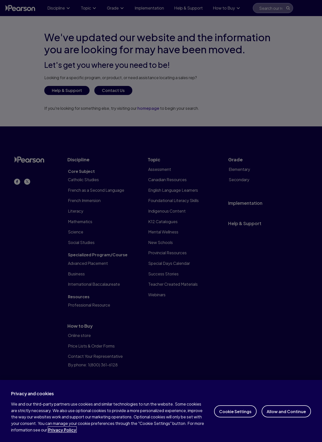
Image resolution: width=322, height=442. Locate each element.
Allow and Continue (286, 416)
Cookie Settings (235, 416)
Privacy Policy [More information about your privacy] (62, 434)
